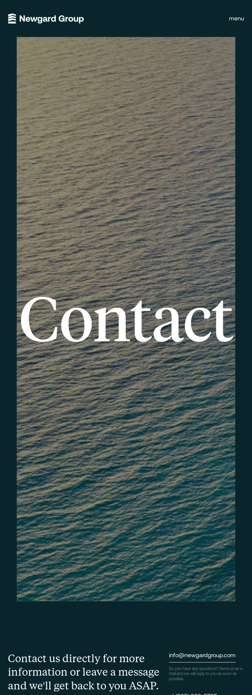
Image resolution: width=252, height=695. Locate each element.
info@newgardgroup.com (202, 655)
